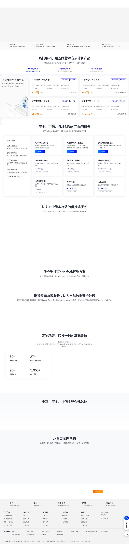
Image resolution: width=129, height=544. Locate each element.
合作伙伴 (65, 518)
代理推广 (65, 521)
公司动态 (45, 525)
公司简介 (45, 518)
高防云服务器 (8, 518)
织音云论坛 (84, 521)
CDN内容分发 (8, 525)
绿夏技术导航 (16, 537)
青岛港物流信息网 (91, 534)
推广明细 (65, 525)
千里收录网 (30, 537)
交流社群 (84, 528)
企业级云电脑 (8, 528)
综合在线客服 (104, 515)
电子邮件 (103, 518)
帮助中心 (26, 518)
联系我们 (45, 521)
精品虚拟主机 (8, 521)
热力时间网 (104, 534)
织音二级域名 (85, 518)
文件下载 (26, 521)
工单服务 (26, 525)
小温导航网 (59, 537)
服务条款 (45, 528)
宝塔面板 (26, 528)
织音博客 (59, 534)
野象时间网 (74, 534)
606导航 (44, 537)
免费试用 (98, 494)
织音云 (14, 534)
